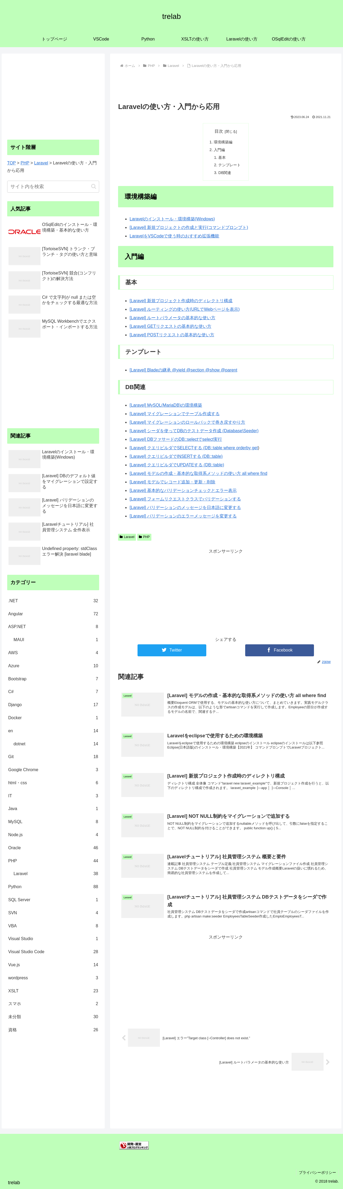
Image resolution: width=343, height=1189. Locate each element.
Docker (53, 718)
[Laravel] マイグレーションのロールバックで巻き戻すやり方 (187, 422)
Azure (53, 666)
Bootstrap (53, 679)
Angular (53, 614)
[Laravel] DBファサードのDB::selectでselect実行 (176, 439)
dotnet (56, 744)
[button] (93, 186)
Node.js (53, 835)
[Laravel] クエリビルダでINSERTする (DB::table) (176, 456)
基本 (222, 157)
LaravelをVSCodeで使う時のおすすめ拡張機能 (174, 236)
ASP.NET (53, 627)
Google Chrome (53, 770)
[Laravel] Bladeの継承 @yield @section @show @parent (183, 370)
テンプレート (229, 165)
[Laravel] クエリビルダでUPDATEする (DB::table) (177, 465)
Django (53, 705)
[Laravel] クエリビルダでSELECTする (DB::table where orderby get (194, 448)
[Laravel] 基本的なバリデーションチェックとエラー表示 (183, 490)
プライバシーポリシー (317, 1172)
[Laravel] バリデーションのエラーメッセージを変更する (183, 516)
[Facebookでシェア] (279, 650)
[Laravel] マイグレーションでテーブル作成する (175, 413)
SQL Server (53, 900)
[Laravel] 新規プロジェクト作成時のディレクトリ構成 (181, 300)
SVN (53, 913)
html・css (53, 783)
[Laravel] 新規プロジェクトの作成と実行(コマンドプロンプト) (189, 227)
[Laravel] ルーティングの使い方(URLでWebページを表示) (185, 309)
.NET (53, 601)
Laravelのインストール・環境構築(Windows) (172, 219)
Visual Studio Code (53, 952)
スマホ (53, 1004)
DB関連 (224, 173)
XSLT (53, 991)
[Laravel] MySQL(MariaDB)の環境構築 (166, 405)
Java (53, 809)
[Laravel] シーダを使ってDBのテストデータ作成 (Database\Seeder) (194, 430)
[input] (53, 187)
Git (53, 757)
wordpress (53, 978)
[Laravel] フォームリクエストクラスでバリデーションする (185, 499)
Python (53, 887)
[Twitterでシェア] (172, 650)
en (53, 731)
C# (53, 692)
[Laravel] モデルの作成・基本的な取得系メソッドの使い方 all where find (198, 473)
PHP (144, 537)
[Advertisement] (225, 84)
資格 (53, 1030)
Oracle (53, 848)
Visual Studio (53, 939)
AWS (53, 653)
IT (53, 796)
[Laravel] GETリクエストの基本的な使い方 (170, 326)
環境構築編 (223, 142)
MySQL (53, 822)
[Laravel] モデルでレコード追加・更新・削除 (172, 482)
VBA (53, 926)
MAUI (56, 640)
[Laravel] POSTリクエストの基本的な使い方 (172, 335)
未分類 (53, 1017)
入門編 (219, 150)
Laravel (127, 537)
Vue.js (53, 965)
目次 (219, 131)
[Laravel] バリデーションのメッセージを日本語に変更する (185, 507)
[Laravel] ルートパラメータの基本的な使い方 (172, 318)
